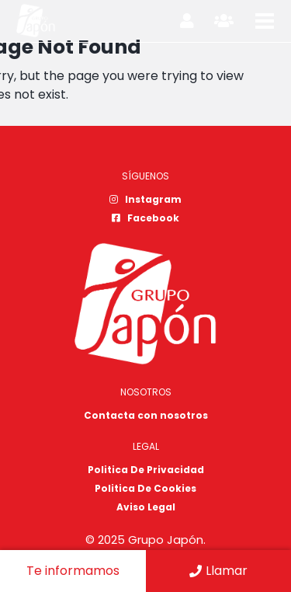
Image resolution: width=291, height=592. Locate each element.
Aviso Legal (145, 507)
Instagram (145, 199)
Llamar (218, 571)
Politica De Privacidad (146, 469)
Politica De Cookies (145, 488)
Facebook (145, 218)
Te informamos (73, 571)
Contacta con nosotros (146, 415)
